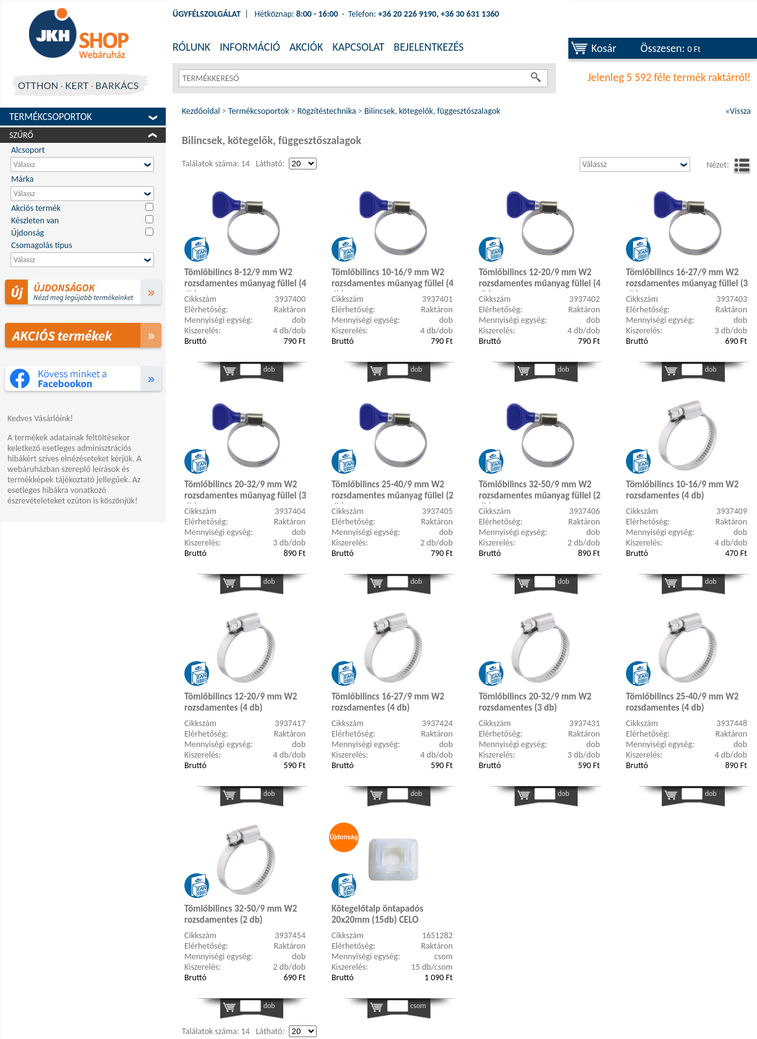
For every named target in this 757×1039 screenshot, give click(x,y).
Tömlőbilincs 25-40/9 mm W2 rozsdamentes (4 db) (682, 702)
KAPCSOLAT (358, 47)
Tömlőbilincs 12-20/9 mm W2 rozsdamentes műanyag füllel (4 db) (540, 279)
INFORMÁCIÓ (250, 47)
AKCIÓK (306, 47)
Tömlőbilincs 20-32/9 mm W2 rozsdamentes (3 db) (535, 702)
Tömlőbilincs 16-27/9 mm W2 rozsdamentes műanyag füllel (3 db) (687, 279)
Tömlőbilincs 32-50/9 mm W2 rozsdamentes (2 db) (240, 914)
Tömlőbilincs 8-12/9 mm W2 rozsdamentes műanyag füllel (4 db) (245, 279)
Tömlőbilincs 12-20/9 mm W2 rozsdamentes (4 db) (240, 702)
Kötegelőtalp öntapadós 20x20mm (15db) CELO (377, 914)
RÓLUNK (191, 47)
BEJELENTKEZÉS (429, 47)
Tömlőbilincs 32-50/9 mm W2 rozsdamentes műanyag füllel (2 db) (540, 491)
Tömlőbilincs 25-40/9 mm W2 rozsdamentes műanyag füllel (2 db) (392, 491)
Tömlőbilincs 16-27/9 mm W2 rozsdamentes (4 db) (387, 702)
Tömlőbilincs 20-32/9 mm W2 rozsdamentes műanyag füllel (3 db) (245, 491)
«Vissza (738, 111)
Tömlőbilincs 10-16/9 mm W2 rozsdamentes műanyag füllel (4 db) (392, 279)
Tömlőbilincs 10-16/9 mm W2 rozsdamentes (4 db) (682, 490)
